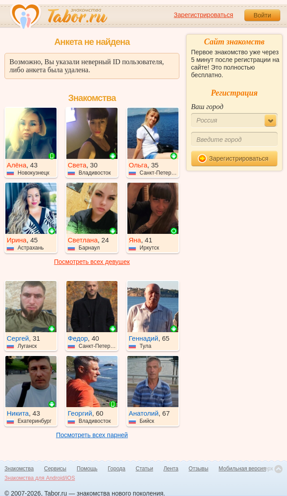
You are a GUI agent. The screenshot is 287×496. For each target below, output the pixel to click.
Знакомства (19, 468)
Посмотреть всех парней (92, 435)
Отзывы (199, 468)
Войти (262, 15)
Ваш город (207, 106)
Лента (170, 468)
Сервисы (55, 468)
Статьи (144, 468)
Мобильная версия (242, 468)
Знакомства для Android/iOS (39, 478)
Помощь (87, 468)
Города (116, 468)
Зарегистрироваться (203, 14)
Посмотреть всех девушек (92, 261)
